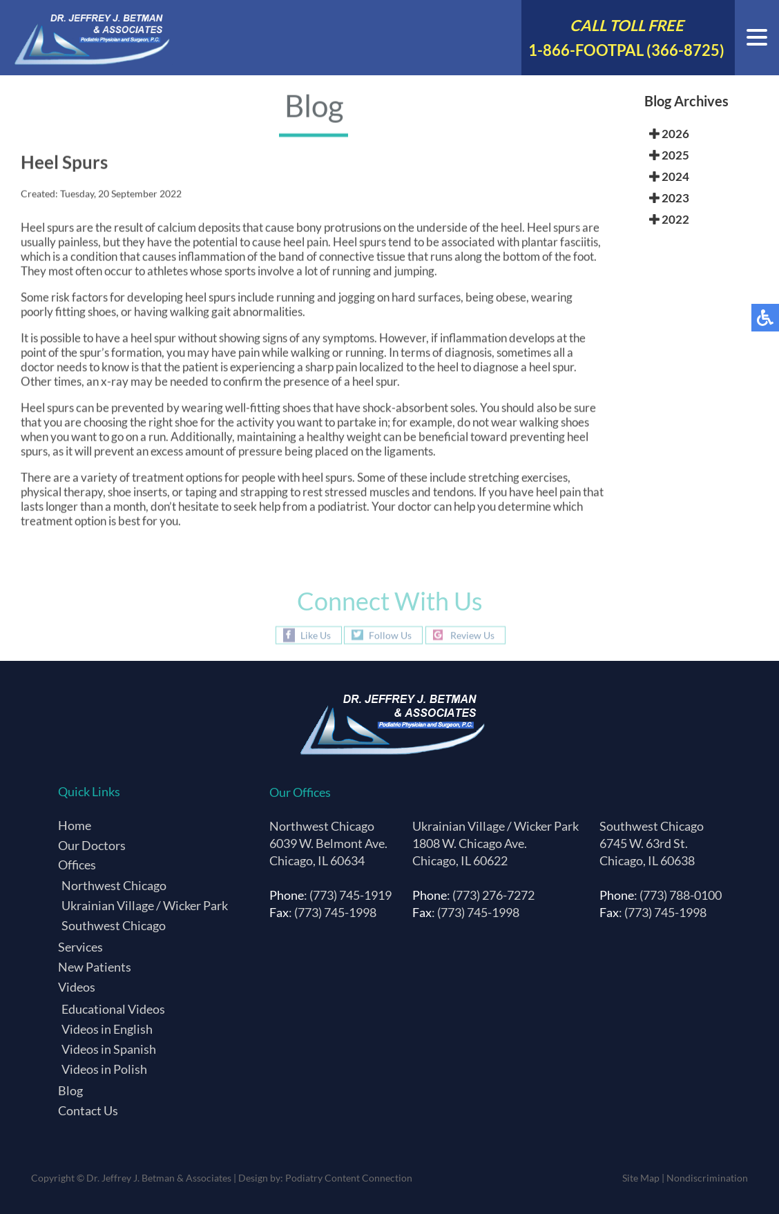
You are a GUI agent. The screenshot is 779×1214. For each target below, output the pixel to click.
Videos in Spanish (108, 1049)
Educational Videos (113, 1009)
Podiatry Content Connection (348, 1178)
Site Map (641, 1178)
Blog (70, 1090)
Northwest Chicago (113, 885)
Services (80, 946)
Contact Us (88, 1110)
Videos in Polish (104, 1069)
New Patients (94, 966)
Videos (76, 986)
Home (74, 825)
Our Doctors (92, 845)
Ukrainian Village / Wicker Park (144, 905)
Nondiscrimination (707, 1178)
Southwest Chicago (113, 925)
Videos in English (107, 1029)
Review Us (472, 635)
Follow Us (390, 635)
